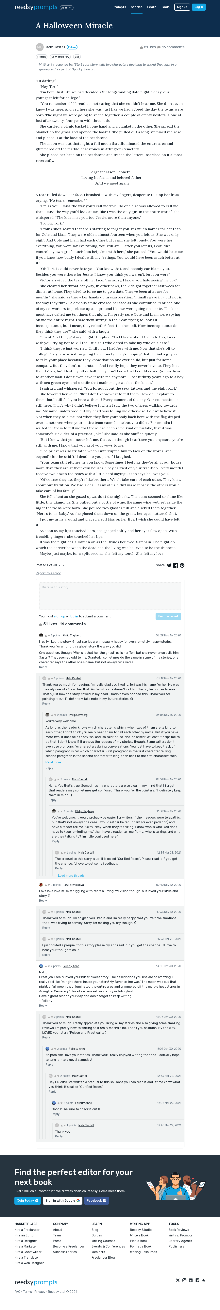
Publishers (176, 1246)
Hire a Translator (26, 1257)
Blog (95, 1230)
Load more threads (71, 875)
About (57, 1230)
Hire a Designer (25, 1241)
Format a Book (140, 1246)
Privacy (39, 1292)
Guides (97, 1235)
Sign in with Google (62, 1200)
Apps (66, 7)
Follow (72, 47)
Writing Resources (143, 1252)
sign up (59, 616)
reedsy (35, 1282)
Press (57, 1241)
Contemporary (60, 56)
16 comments (170, 47)
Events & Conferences (108, 1246)
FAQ (17, 1292)
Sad (77, 56)
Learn (151, 7)
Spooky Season (83, 69)
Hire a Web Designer (29, 1263)
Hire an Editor (24, 1235)
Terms (27, 1292)
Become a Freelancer (68, 1246)
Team (57, 1235)
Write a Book (139, 1235)
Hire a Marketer (25, 1246)
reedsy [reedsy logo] (35, 7)
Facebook (96, 1200)
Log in (199, 7)
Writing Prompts (181, 1235)
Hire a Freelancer (27, 1230)
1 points (56, 911)
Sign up (182, 7)
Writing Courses (103, 1241)
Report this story (48, 573)
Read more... (54, 762)
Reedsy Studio (141, 1230)
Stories (137, 7)
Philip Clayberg (72, 635)
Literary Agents (180, 1241)
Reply (43, 667)
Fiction (41, 56)
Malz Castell (73, 678)
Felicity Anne (71, 966)
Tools (165, 7)
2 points (53, 635)
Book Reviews (179, 1230)
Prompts (119, 7)
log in (74, 616)
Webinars (98, 1252)
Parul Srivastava (73, 885)
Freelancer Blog (103, 1257)
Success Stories (65, 1252)
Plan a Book (138, 1241)
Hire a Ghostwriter (28, 1252)
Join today (27, 1200)
